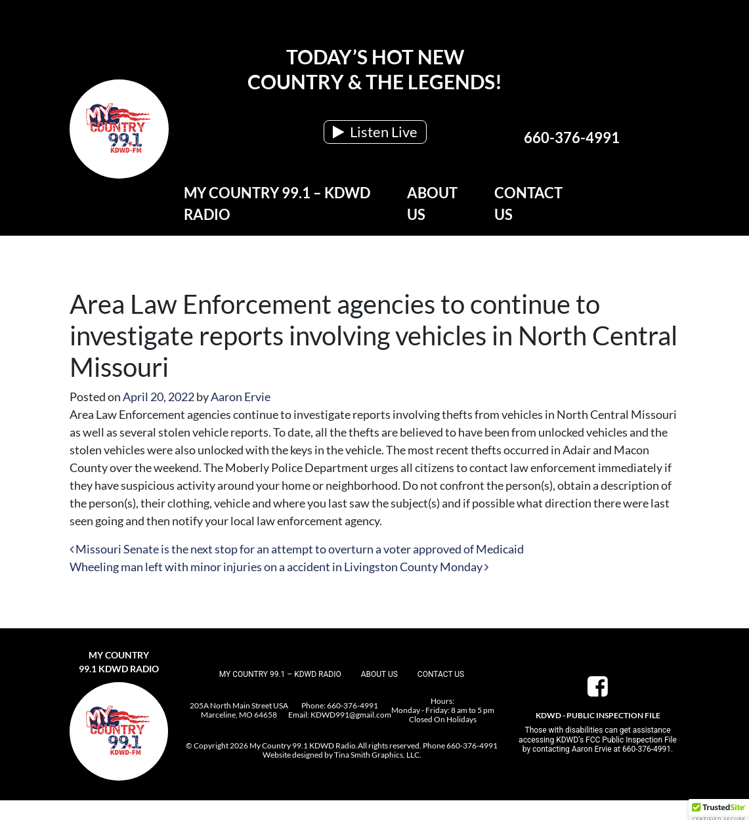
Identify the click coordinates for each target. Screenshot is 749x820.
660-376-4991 (572, 137)
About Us (432, 203)
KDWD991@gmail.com (350, 715)
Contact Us (528, 203)
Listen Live (375, 131)
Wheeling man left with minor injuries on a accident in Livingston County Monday (279, 566)
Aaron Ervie (240, 396)
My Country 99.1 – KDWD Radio (277, 203)
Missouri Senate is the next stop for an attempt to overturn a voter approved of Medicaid (297, 549)
